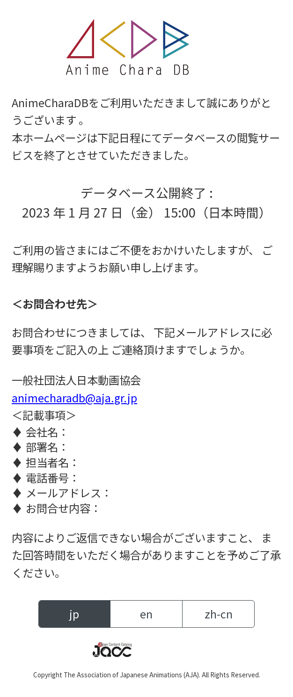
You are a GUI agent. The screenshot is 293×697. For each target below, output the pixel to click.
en (146, 614)
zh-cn (219, 614)
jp (74, 614)
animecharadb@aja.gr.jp (74, 398)
